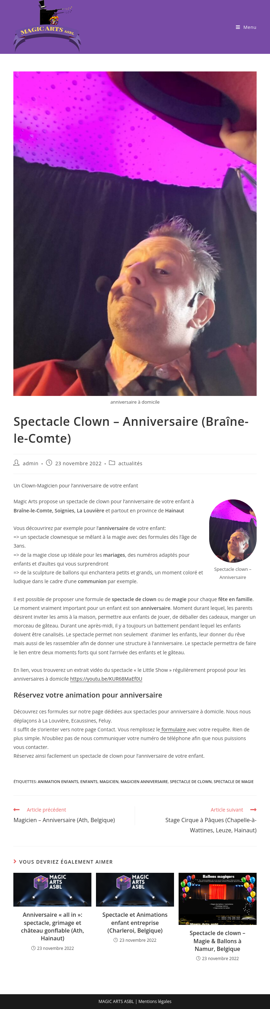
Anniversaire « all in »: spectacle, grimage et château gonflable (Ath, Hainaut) (52, 926)
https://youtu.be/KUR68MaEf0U (106, 678)
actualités (130, 463)
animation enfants (58, 781)
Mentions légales (155, 1001)
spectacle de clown (191, 781)
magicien (108, 781)
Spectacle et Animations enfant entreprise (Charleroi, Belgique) (134, 922)
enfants (89, 781)
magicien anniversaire (144, 781)
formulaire (173, 729)
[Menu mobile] (246, 27)
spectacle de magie (233, 781)
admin (30, 463)
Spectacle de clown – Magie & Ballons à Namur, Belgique (217, 941)
